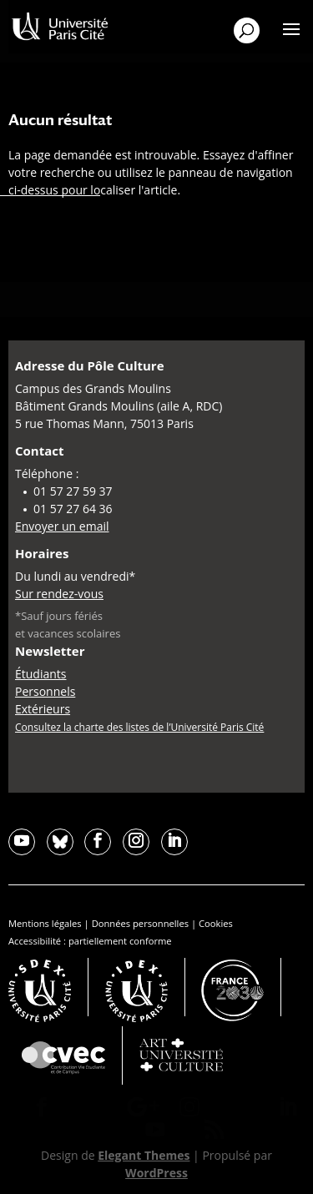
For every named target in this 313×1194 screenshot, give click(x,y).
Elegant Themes (143, 1155)
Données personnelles (140, 923)
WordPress (156, 1173)
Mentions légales (45, 923)
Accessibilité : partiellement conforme (90, 941)
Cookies (216, 923)
